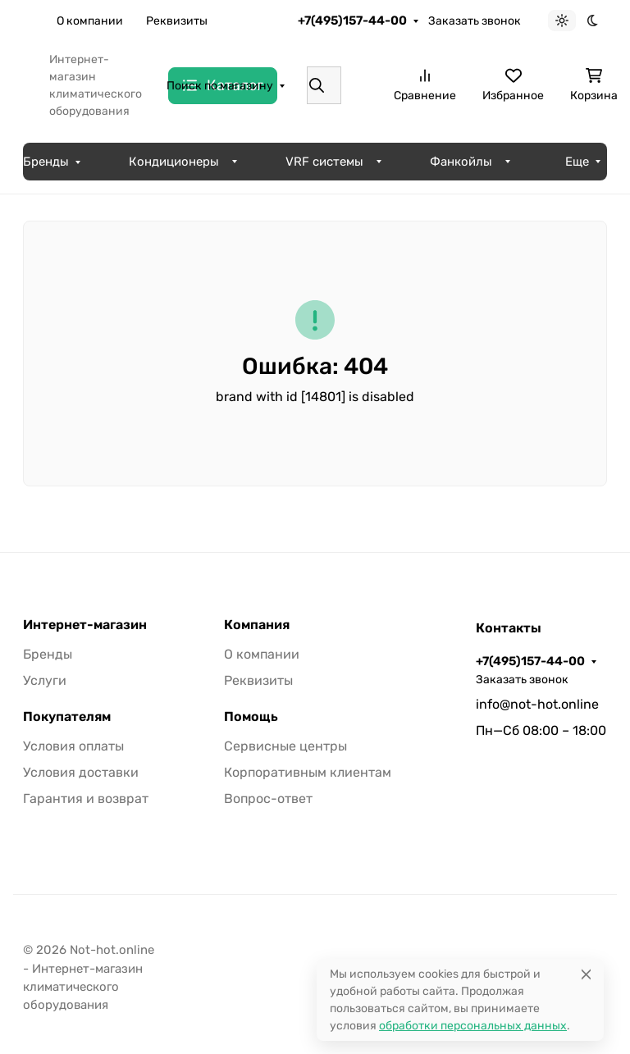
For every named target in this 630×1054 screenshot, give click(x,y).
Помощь (251, 716)
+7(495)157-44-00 (352, 20)
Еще (242, 21)
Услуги (44, 680)
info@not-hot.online (537, 704)
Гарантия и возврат (85, 798)
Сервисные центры (285, 746)
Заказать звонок (474, 21)
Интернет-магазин (85, 625)
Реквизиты (177, 21)
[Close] (586, 974)
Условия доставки (81, 772)
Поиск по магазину (220, 86)
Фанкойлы (461, 161)
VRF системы (324, 161)
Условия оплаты (73, 746)
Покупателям (67, 716)
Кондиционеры (174, 161)
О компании (90, 21)
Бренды (46, 161)
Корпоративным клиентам (307, 772)
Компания (257, 625)
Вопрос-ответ (268, 798)
